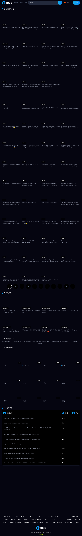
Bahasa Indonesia (57, 522)
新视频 (21, 2)
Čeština (46, 519)
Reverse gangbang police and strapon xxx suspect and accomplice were (22, 439)
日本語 (19, 519)
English (41, 522)
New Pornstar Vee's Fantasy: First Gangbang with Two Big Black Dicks (21, 434)
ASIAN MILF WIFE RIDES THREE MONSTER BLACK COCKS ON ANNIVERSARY (25, 463)
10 (66, 286)
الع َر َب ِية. (61, 519)
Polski (4, 522)
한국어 (13, 519)
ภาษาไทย (5, 519)
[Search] (60, 3)
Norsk (77, 522)
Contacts (41, 534)
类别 (26, 2)
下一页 (72, 286)
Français (11, 516)
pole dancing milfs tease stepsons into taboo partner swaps (18, 418)
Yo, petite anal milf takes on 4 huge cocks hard (15, 444)
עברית (76, 519)
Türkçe (18, 516)
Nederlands (42, 516)
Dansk (32, 519)
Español (34, 522)
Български (33, 516)
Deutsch (25, 516)
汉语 (5, 516)
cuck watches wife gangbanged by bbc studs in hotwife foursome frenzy (22, 448)
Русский (26, 522)
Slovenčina (60, 516)
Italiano (47, 522)
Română (12, 522)
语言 (66, 2)
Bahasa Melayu (68, 522)
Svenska (19, 522)
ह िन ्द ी (75, 516)
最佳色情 (16, 2)
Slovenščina (51, 516)
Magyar (53, 519)
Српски (67, 516)
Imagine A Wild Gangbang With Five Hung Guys (16, 423)
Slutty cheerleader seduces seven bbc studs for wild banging (19, 453)
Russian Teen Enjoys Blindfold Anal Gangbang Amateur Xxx (19, 458)
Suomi (26, 519)
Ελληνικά (39, 519)
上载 (76, 2)
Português (69, 519)
